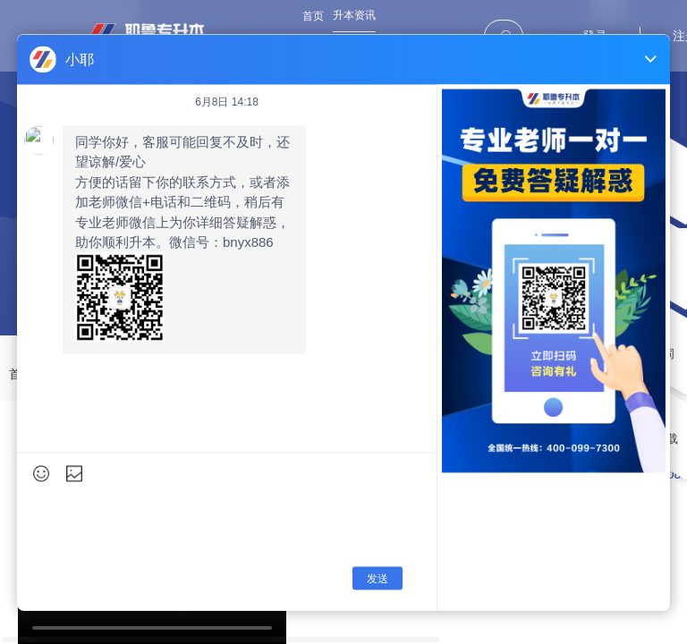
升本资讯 (354, 15)
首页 (313, 16)
